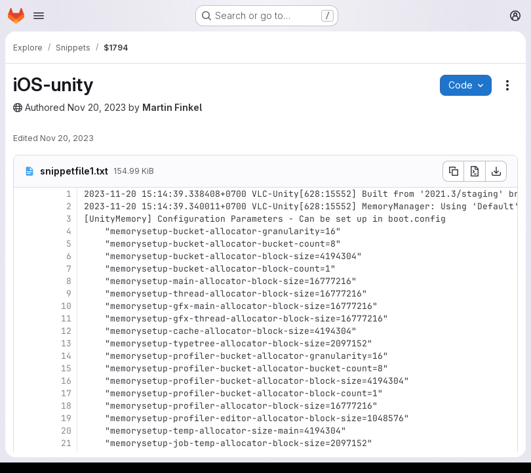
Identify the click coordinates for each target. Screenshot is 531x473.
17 (66, 393)
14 (66, 355)
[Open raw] (474, 171)
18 (66, 405)
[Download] (496, 171)
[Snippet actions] (507, 85)
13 (66, 343)
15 (66, 368)
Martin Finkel (172, 107)
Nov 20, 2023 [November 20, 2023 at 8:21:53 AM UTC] (67, 138)
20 (66, 430)
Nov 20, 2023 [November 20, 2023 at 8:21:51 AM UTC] (97, 107)
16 (66, 380)
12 (66, 331)
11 (66, 318)
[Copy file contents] (452, 171)
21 (66, 443)
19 (66, 418)
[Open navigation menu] (38, 15)
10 (66, 306)
